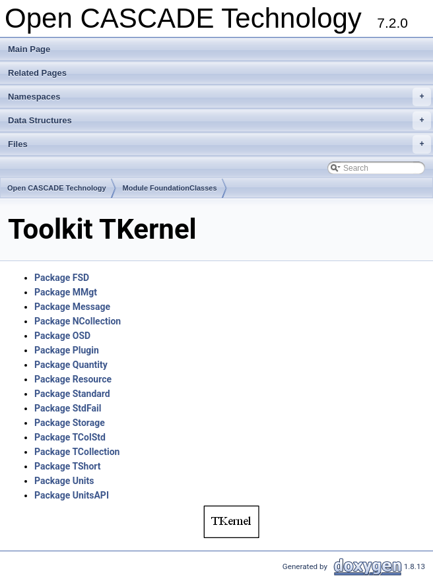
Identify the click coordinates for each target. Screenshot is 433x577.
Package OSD (62, 335)
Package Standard (72, 393)
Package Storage (69, 422)
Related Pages (37, 73)
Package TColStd (70, 437)
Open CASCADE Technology (56, 188)
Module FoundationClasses (170, 188)
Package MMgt (65, 292)
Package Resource (73, 379)
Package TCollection (76, 451)
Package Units (64, 480)
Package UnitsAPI (71, 495)
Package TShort (67, 466)
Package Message (72, 306)
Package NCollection (77, 321)
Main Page (29, 49)
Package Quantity (71, 364)
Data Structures (219, 120)
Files (219, 144)
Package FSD (61, 277)
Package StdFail (67, 408)
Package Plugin (66, 350)
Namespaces (219, 97)
